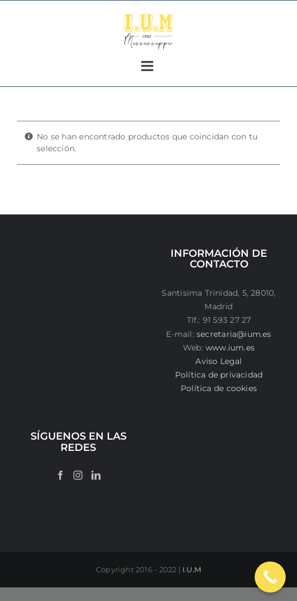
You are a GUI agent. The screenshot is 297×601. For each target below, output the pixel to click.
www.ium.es (230, 348)
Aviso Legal (218, 361)
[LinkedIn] (96, 475)
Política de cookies (219, 388)
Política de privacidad (219, 375)
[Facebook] (60, 475)
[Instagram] (77, 475)
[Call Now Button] (270, 577)
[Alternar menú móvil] (148, 66)
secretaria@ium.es (233, 334)
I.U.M (191, 569)
